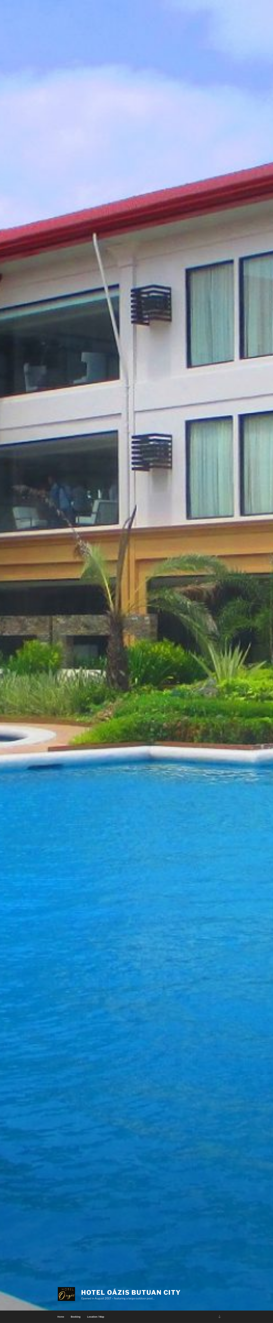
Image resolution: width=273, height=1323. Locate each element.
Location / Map (95, 1316)
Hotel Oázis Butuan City (131, 1292)
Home (60, 1316)
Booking (75, 1316)
